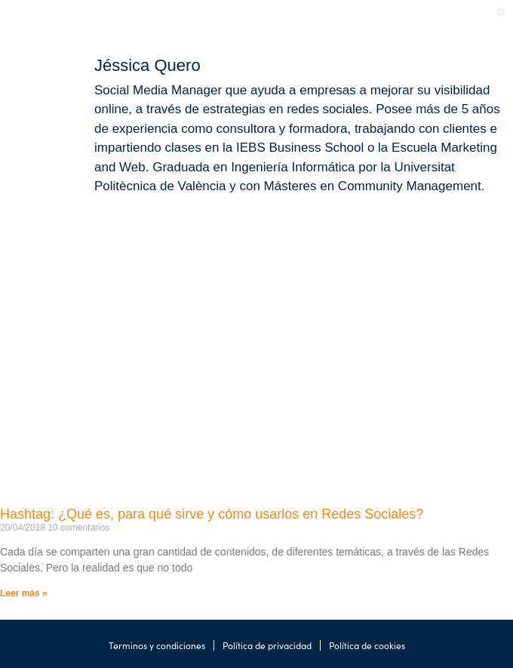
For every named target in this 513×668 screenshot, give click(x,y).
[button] (501, 12)
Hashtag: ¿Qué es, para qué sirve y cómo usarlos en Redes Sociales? (211, 514)
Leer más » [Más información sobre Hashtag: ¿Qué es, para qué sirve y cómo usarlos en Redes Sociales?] (24, 593)
